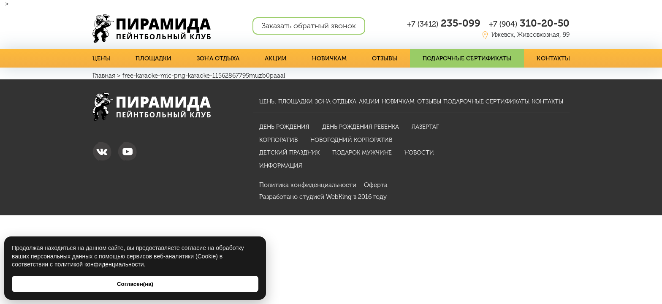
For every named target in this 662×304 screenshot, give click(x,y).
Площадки (153, 58)
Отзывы (385, 58)
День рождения (284, 126)
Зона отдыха (218, 58)
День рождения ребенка (360, 126)
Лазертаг (425, 126)
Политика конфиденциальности (307, 185)
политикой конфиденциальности (99, 264)
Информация (280, 165)
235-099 (443, 23)
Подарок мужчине (362, 152)
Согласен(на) (135, 284)
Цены (101, 58)
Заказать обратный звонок (309, 25)
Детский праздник (289, 152)
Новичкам (329, 58)
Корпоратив (278, 140)
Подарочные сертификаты (467, 58)
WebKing (339, 197)
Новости (419, 152)
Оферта (376, 185)
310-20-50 (529, 23)
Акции (276, 58)
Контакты (553, 58)
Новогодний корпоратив (351, 140)
